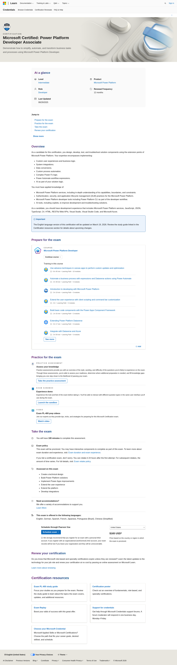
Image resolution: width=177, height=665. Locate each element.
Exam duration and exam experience (84, 453)
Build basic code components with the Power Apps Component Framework (82, 310)
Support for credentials (103, 608)
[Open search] (165, 3)
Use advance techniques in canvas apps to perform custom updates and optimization (87, 268)
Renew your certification (45, 130)
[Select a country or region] (128, 527)
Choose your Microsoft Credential (50, 629)
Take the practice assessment (52, 381)
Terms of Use (91, 661)
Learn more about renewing (43, 568)
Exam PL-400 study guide (46, 586)
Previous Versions (23, 661)
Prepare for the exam (44, 120)
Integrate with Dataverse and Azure (65, 331)
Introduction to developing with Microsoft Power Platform (74, 289)
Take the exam (41, 127)
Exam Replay (40, 608)
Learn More (41, 508)
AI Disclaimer (8, 661)
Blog (34, 661)
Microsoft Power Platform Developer (61, 251)
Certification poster (101, 586)
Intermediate (43, 83)
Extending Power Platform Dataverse (66, 321)
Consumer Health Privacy (72, 661)
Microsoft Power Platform (105, 83)
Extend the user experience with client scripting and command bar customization (85, 300)
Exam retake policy (82, 461)
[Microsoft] (4, 3)
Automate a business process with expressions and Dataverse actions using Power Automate (90, 279)
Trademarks (104, 661)
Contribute (45, 661)
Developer (42, 92)
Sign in (171, 3)
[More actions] (172, 15)
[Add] (138, 347)
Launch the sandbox (47, 403)
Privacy (55, 661)
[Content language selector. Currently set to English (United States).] (15, 655)
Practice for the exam (44, 123)
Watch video (44, 421)
